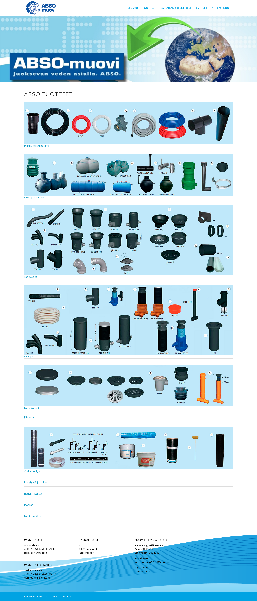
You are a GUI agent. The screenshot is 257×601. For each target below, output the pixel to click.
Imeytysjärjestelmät (36, 482)
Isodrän (28, 505)
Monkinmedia (66, 596)
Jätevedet (30, 417)
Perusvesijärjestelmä (128, 125)
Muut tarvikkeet (33, 516)
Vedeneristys (32, 471)
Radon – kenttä (33, 493)
